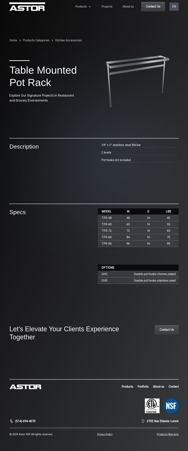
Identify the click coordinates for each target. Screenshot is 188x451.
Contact (174, 386)
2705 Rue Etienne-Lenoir (163, 421)
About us (128, 6)
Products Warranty (168, 434)
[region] (138, 227)
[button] (83, 6)
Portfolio (143, 386)
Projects (107, 6)
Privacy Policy (105, 434)
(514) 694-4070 (25, 421)
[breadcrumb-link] (68, 40)
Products (127, 386)
